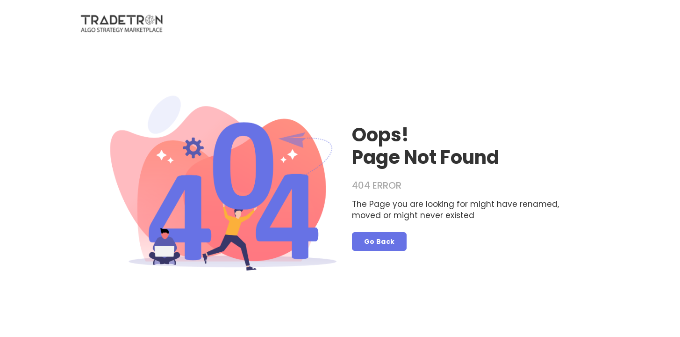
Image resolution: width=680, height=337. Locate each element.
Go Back (379, 241)
